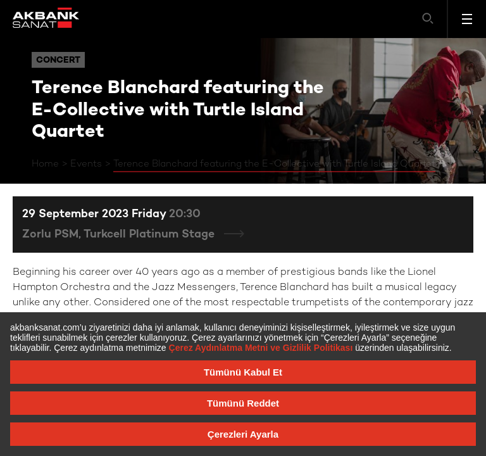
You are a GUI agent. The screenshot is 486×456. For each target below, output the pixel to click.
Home (45, 164)
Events (86, 164)
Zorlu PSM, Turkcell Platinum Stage (120, 235)
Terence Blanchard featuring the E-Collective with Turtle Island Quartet (274, 164)
